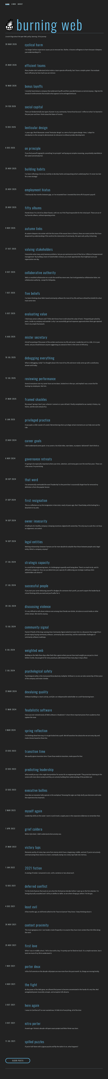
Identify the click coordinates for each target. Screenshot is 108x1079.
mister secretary (36, 337)
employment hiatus (37, 189)
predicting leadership (39, 769)
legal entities (34, 541)
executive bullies (36, 790)
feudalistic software (38, 710)
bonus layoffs (34, 86)
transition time (35, 751)
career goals (33, 440)
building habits (35, 169)
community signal (37, 627)
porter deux (32, 966)
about (20, 4)
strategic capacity (37, 562)
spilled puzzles (34, 1041)
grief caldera (33, 829)
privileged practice (37, 420)
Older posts (17, 1060)
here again (32, 1005)
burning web (49, 24)
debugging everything (40, 358)
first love (31, 945)
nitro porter (33, 1023)
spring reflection (36, 730)
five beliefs (32, 293)
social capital (34, 106)
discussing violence (38, 606)
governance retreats (38, 459)
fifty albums (33, 207)
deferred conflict (36, 886)
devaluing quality (36, 691)
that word (31, 479)
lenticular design (36, 127)
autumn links (33, 228)
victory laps (33, 847)
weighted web (34, 650)
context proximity (37, 925)
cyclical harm (34, 44)
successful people (36, 585)
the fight (31, 984)
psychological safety (38, 671)
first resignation (36, 500)
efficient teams (35, 65)
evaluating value (36, 314)
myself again (33, 811)
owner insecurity (36, 521)
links (13, 4)
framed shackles (36, 399)
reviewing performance (40, 378)
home (7, 4)
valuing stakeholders (39, 249)
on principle (33, 148)
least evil (31, 906)
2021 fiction (33, 868)
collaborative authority (40, 272)
